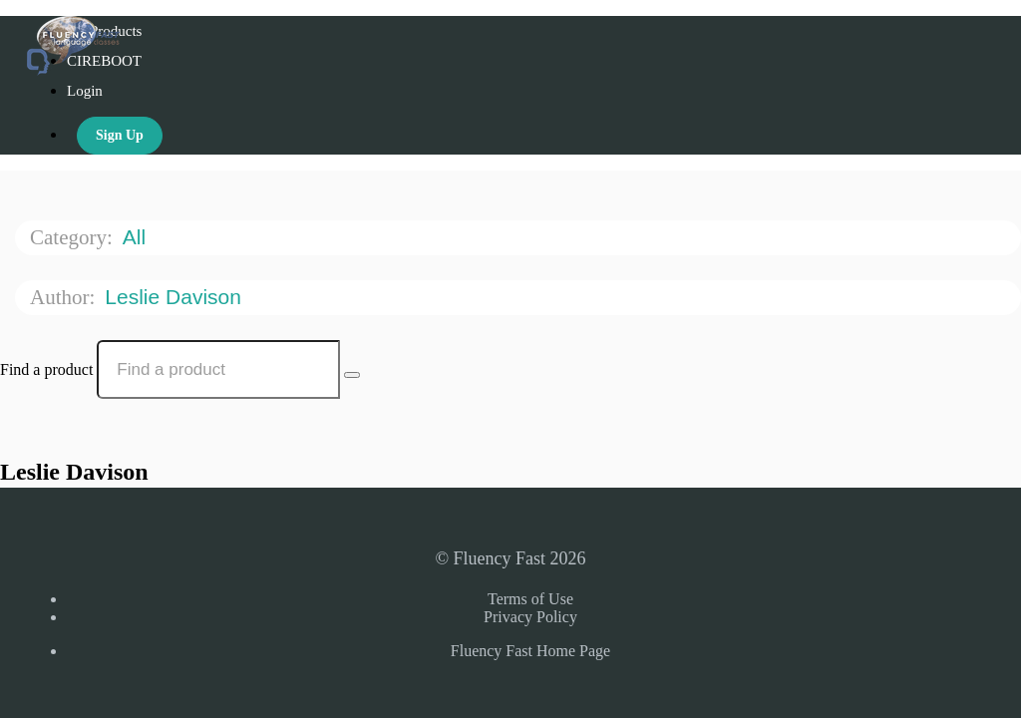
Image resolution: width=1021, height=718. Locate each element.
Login (85, 91)
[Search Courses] (352, 375)
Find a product (46, 369)
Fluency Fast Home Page (530, 650)
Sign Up (120, 135)
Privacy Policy (530, 616)
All (137, 236)
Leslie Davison (175, 296)
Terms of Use (530, 598)
